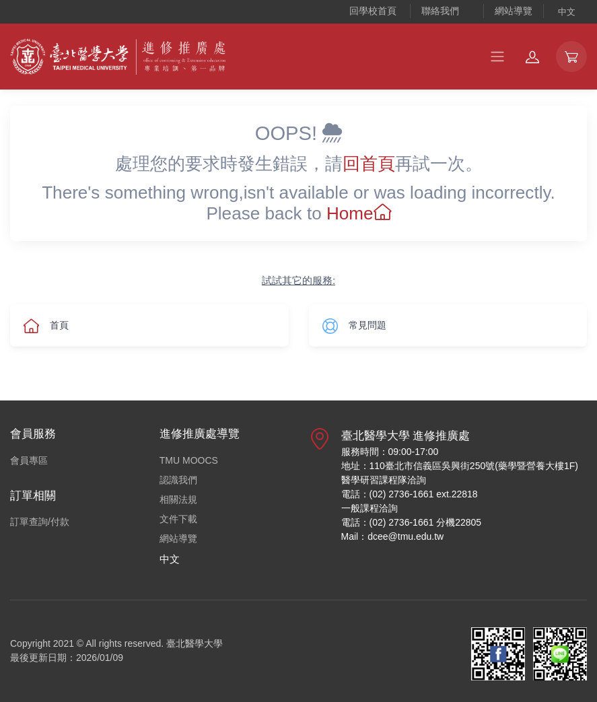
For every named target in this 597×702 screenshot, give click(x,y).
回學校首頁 (372, 10)
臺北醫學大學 (194, 643)
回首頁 (369, 163)
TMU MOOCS (189, 460)
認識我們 (178, 480)
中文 (566, 12)
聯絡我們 (440, 10)
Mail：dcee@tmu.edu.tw (392, 536)
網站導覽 (513, 10)
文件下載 (178, 519)
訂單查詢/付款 (39, 521)
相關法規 (178, 499)
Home (358, 213)
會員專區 (29, 460)
